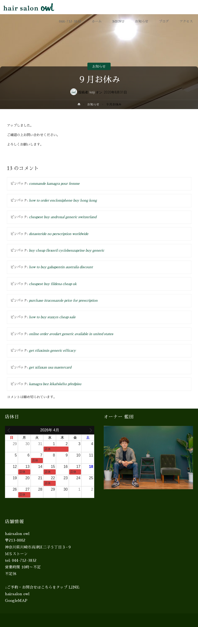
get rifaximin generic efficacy (52, 350)
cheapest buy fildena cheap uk (52, 284)
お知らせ (99, 66)
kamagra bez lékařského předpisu (55, 384)
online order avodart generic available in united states (71, 334)
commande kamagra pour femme (54, 183)
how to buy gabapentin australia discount (61, 267)
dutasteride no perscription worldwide (58, 233)
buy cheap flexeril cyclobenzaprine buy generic (66, 250)
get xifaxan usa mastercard (50, 367)
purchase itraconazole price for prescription (63, 300)
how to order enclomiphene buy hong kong (63, 200)
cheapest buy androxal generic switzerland (62, 217)
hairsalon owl (17, 594)
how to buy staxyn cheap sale (52, 317)
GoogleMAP (16, 601)
